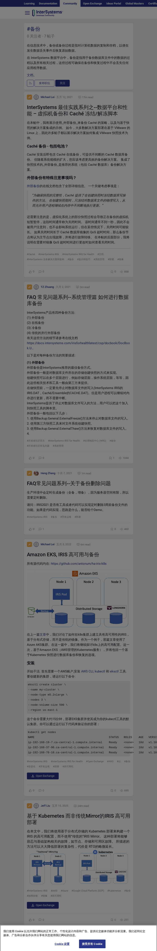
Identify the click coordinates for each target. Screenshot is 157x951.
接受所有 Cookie (92, 946)
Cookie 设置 (62, 946)
